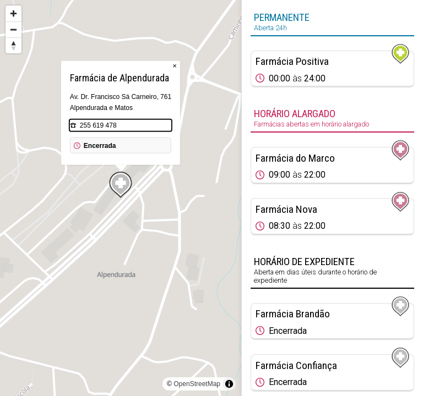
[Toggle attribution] (229, 384)
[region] (120, 198)
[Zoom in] (13, 13)
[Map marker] (120, 185)
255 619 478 (98, 125)
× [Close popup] (174, 66)
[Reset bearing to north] (13, 45)
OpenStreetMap (196, 384)
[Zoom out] (13, 29)
